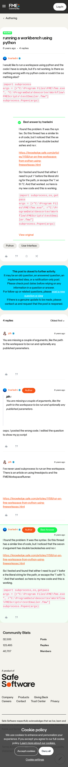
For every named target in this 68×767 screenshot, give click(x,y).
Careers (6, 701)
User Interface (29, 246)
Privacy (55, 701)
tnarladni (13, 58)
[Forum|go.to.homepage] (14, 7)
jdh (10, 333)
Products (23, 697)
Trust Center (38, 701)
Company (7, 697)
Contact (21, 701)
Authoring (11, 18)
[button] (4, 7)
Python (10, 246)
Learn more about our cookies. (38, 743)
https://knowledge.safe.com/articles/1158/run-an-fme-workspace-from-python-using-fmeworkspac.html (32, 502)
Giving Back (41, 697)
